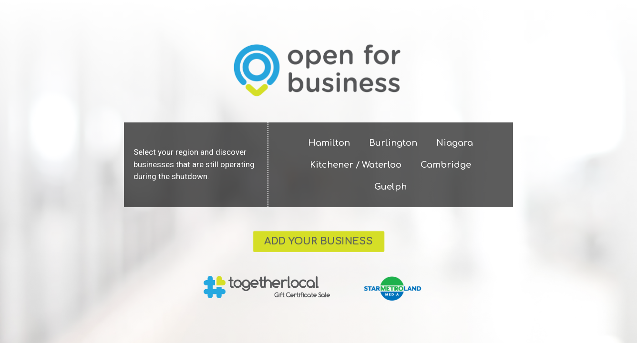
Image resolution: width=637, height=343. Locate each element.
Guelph (390, 187)
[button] (318, 241)
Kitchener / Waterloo (355, 165)
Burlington (393, 143)
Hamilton (329, 143)
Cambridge (446, 165)
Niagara (454, 143)
